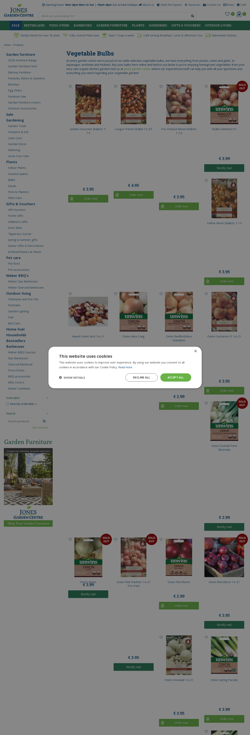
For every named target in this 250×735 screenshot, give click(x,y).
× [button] (195, 351)
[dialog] (125, 367)
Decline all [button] (140, 377)
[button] (72, 377)
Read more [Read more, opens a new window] (125, 367)
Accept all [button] (175, 377)
